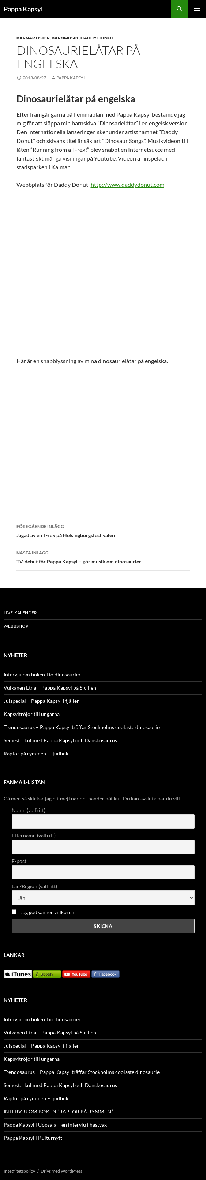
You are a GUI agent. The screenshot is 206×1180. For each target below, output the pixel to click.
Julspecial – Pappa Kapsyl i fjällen (42, 701)
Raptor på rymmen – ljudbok (36, 753)
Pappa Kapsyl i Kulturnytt (33, 1138)
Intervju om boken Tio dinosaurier (42, 674)
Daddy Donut (96, 38)
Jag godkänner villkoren (47, 912)
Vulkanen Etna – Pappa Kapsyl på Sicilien (50, 688)
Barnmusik (65, 38)
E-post (19, 861)
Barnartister (33, 38)
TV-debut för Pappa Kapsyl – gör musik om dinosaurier (103, 556)
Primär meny (197, 9)
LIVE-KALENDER (20, 612)
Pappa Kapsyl (23, 9)
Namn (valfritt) (28, 810)
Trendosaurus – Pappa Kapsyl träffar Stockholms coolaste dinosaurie (82, 727)
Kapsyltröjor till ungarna (32, 714)
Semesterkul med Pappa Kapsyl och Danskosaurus (60, 740)
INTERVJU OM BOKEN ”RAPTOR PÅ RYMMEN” (58, 1111)
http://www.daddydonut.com (127, 184)
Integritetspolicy (19, 1171)
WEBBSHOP (16, 626)
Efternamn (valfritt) (34, 835)
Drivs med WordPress (61, 1171)
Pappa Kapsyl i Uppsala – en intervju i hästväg (55, 1124)
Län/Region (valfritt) (34, 886)
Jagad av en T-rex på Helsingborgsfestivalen (103, 530)
